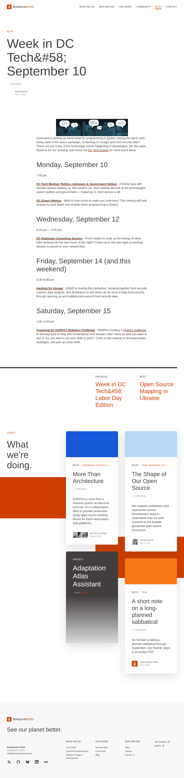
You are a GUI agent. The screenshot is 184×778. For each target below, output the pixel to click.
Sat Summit (162, 742)
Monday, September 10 (72, 164)
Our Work (101, 741)
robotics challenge (134, 330)
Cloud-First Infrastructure (77, 751)
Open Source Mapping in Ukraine (157, 391)
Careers (128, 751)
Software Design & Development (74, 756)
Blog (158, 7)
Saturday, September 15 (73, 311)
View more (92, 597)
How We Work (101, 747)
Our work (125, 7)
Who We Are (132, 741)
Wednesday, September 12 (77, 219)
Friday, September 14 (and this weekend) (83, 265)
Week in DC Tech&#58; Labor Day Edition (110, 394)
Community (143, 7)
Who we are (106, 7)
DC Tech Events (98, 150)
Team (127, 747)
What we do (86, 7)
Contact (171, 7)
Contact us (130, 755)
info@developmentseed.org (19, 753)
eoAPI (159, 746)
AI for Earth (71, 747)
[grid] (121, 555)
